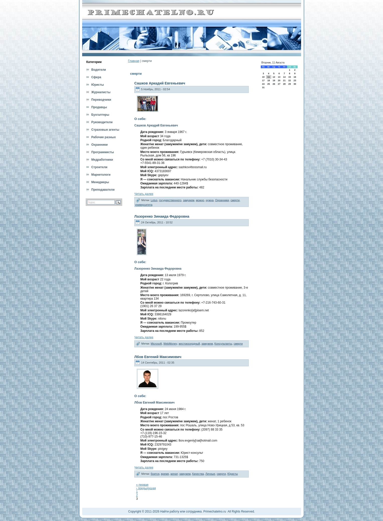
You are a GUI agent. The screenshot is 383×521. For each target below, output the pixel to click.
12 (274, 77)
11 (268, 77)
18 (268, 80)
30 (295, 84)
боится (155, 473)
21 (284, 80)
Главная (134, 61)
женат (174, 473)
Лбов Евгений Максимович (157, 357)
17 (263, 80)
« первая (142, 485)
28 (284, 84)
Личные (210, 473)
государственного (170, 200)
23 (295, 80)
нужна (209, 200)
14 (284, 77)
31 (263, 87)
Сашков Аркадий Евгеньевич (159, 83)
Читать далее (143, 194)
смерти (234, 200)
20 (279, 80)
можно (200, 200)
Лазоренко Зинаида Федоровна (161, 216)
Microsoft (156, 343)
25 (268, 84)
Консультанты (223, 343)
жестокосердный (189, 343)
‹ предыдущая (146, 488)
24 (263, 84)
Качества (198, 473)
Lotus (154, 200)
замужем (188, 200)
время (165, 473)
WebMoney (170, 343)
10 (263, 77)
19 (274, 80)
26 (274, 84)
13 (279, 77)
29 (289, 84)
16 (295, 77)
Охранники (222, 200)
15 (289, 77)
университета (143, 204)
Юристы (232, 473)
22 (289, 80)
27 (279, 84)
